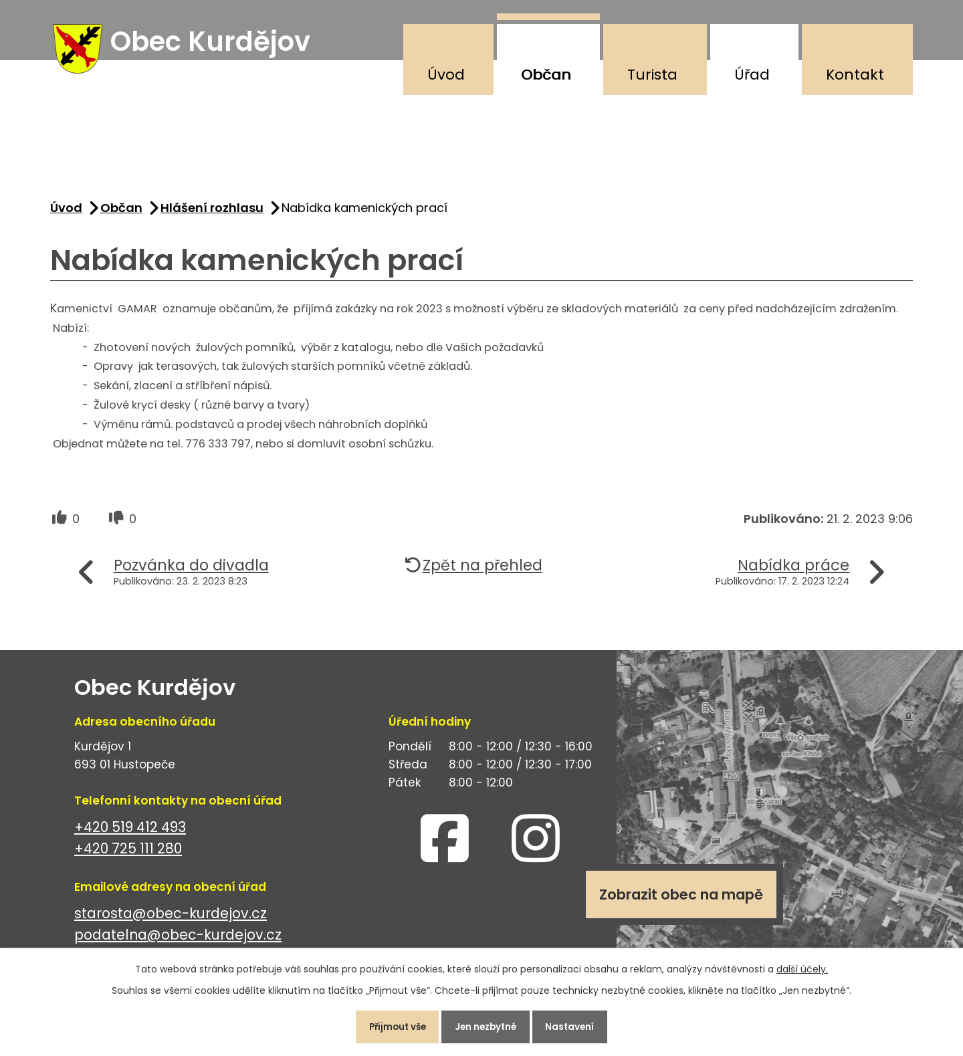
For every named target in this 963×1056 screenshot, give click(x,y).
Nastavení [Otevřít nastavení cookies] (578, 1025)
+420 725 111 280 (128, 854)
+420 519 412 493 (130, 832)
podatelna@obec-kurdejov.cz (178, 940)
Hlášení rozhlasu (211, 213)
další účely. (802, 965)
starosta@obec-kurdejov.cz (170, 918)
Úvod (446, 74)
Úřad (752, 74)
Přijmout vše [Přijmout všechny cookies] (390, 1025)
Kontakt (855, 74)
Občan (546, 74)
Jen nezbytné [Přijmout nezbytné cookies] (487, 1025)
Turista (652, 74)
